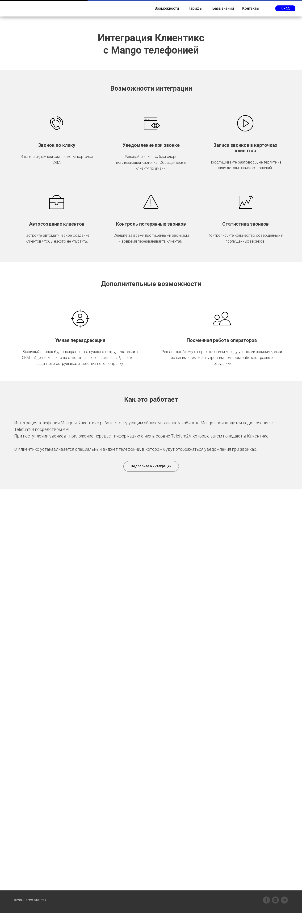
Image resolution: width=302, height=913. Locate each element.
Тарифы (196, 8)
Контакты (250, 8)
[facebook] (266, 900)
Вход (285, 8)
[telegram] (284, 900)
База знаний (223, 8)
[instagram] (275, 900)
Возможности (167, 8)
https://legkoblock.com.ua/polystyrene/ (21, 1)
